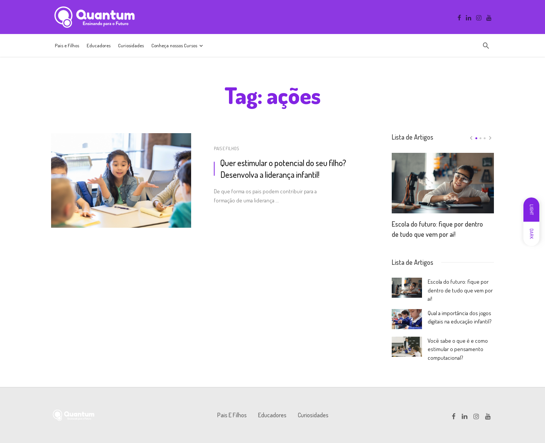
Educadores (99, 45)
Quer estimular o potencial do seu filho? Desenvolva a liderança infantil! (283, 168)
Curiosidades (131, 45)
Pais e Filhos (67, 45)
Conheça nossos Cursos (174, 45)
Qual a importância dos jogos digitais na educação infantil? (460, 317)
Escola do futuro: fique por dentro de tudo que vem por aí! (437, 229)
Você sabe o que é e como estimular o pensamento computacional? (458, 349)
